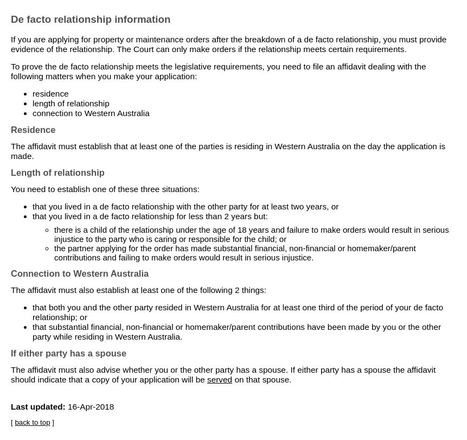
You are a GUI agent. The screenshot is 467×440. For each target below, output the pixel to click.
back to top (32, 422)
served (219, 379)
